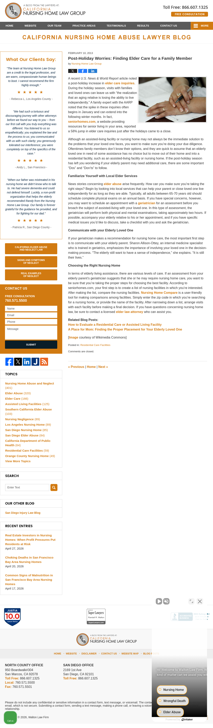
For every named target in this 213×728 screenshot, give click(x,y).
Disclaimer (90, 657)
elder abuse (112, 188)
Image (73, 341)
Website (30, 25)
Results (143, 25)
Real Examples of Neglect (31, 279)
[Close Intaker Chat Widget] (200, 600)
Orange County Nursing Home (29, 460)
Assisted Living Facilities (27, 408)
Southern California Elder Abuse (28, 416)
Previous (76, 371)
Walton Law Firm (38, 721)
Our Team (54, 25)
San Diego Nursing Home (26, 434)
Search (53, 491)
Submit (31, 348)
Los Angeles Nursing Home (27, 428)
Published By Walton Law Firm (185, 9)
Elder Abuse (17, 397)
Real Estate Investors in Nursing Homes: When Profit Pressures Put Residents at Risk (30, 544)
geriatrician (146, 207)
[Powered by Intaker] (179, 719)
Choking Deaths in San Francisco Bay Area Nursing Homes (29, 564)
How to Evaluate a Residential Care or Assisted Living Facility (115, 328)
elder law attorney (130, 316)
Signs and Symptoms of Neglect (31, 266)
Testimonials (116, 25)
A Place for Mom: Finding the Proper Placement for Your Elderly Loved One (125, 333)
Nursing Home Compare (159, 296)
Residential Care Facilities (95, 349)
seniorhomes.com (82, 125)
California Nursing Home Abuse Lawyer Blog (45, 11)
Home (9, 25)
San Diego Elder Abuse (24, 439)
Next (103, 371)
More (205, 25)
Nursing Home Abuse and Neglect (29, 390)
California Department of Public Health (27, 447)
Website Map (130, 657)
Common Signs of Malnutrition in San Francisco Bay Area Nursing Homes (28, 584)
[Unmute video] (142, 600)
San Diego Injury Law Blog (22, 517)
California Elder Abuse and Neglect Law (31, 252)
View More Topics (17, 465)
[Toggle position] (191, 600)
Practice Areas (84, 25)
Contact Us (168, 25)
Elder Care (16, 402)
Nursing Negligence (22, 423)
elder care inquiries (119, 87)
